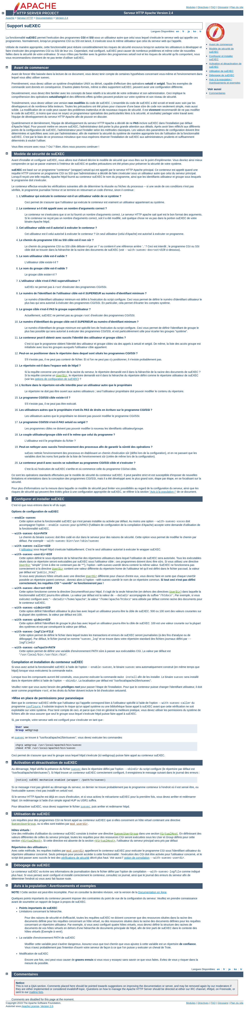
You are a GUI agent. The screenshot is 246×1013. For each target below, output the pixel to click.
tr (200, 31)
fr (183, 31)
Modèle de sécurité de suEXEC (39, 154)
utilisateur (27, 549)
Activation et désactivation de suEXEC (45, 763)
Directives (203, 7)
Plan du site (236, 7)
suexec (19, 737)
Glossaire (223, 7)
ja (188, 31)
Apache (10, 17)
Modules (190, 7)
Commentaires (217, 93)
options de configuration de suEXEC (56, 379)
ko (195, 31)
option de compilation (137, 857)
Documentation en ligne (152, 892)
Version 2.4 (62, 17)
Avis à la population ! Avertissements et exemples (224, 81)
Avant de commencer (221, 44)
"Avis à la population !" (163, 491)
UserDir (61, 375)
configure (33, 706)
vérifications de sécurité (75, 857)
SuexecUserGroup (24, 824)
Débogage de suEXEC (221, 75)
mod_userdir (79, 824)
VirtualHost (169, 833)
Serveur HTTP (25, 17)
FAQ (213, 7)
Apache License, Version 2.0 (37, 1006)
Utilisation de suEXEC (221, 71)
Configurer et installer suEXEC (39, 499)
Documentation (44, 17)
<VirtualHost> (31, 840)
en (177, 31)
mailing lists (36, 992)
